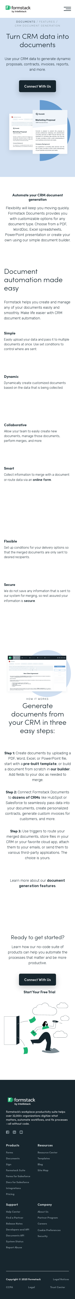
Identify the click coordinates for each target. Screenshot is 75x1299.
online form (42, 480)
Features (47, 21)
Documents (26, 21)
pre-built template (40, 764)
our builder (60, 769)
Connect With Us (37, 86)
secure (29, 601)
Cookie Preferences (49, 1230)
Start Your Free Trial (39, 992)
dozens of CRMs (25, 797)
